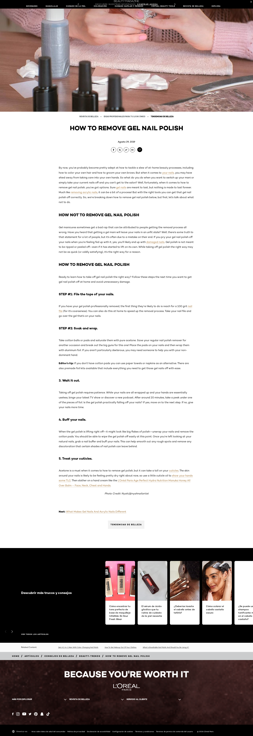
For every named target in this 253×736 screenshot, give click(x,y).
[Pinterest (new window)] (36, 714)
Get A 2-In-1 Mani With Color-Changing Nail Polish (78, 647)
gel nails (121, 187)
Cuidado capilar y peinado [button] (129, 6)
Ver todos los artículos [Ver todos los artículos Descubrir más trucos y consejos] (35, 634)
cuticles (173, 470)
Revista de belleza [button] (193, 6)
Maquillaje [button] (52, 6)
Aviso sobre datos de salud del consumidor (48, 731)
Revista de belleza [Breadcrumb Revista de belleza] (89, 116)
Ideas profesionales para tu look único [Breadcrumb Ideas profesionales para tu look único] (125, 116)
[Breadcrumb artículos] (32, 656)
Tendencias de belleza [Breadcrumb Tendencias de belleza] (162, 116)
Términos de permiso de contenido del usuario (174, 731)
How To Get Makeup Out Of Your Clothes (120, 647)
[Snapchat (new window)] (42, 714)
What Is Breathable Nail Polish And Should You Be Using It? (166, 647)
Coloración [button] (100, 6)
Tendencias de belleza (126, 524)
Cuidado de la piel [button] (76, 6)
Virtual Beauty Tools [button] (163, 6)
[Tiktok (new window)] (48, 714)
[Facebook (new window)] (13, 714)
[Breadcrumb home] (15, 656)
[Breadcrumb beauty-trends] (89, 656)
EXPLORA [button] (216, 6)
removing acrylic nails (84, 192)
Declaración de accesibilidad (98, 731)
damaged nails (155, 242)
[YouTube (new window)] (24, 714)
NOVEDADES (32, 6)
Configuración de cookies (122, 731)
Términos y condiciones (144, 731)
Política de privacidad (76, 731)
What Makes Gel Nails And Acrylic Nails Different (96, 511)
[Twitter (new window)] (30, 714)
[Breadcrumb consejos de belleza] (59, 656)
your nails (168, 172)
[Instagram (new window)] (18, 714)
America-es (19, 731)
